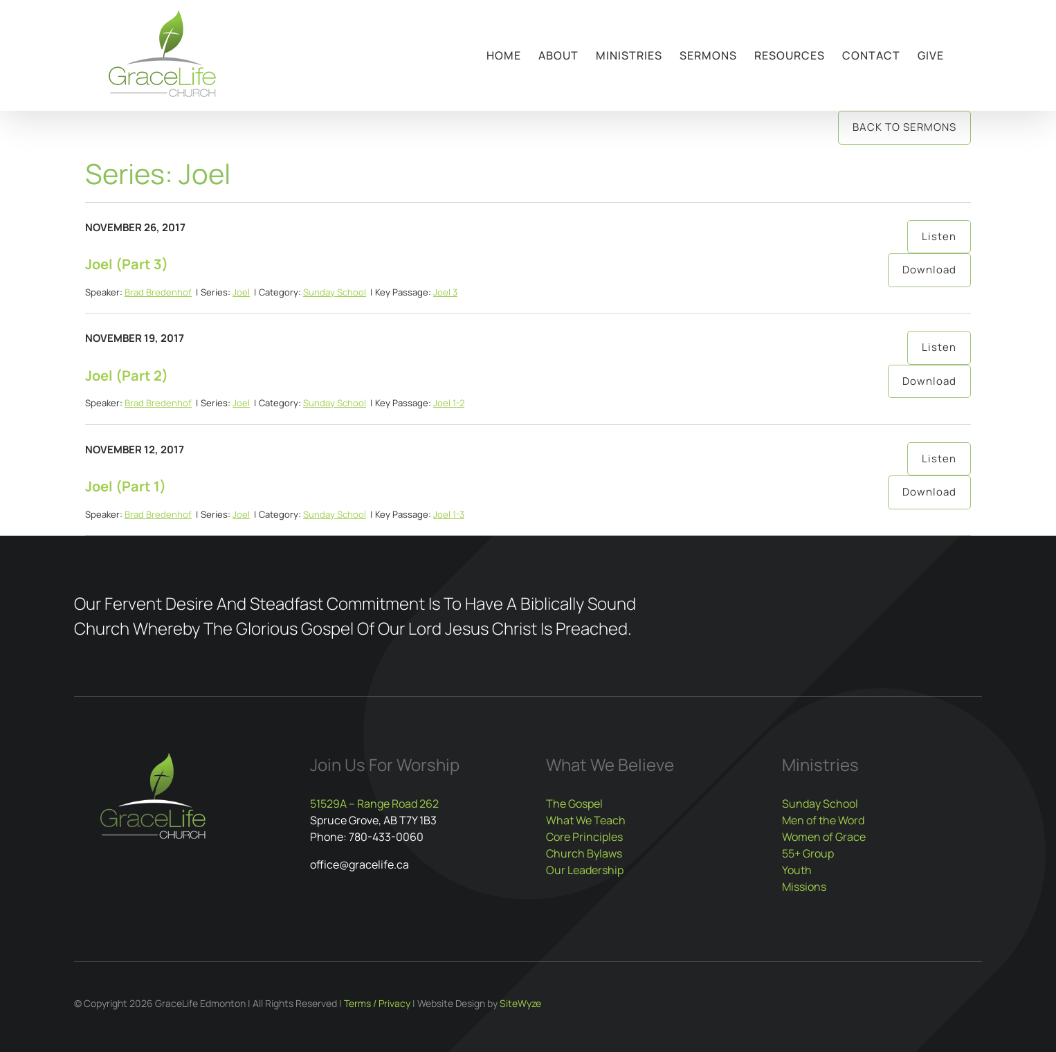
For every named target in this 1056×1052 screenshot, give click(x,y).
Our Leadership (584, 870)
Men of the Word (823, 820)
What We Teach (586, 820)
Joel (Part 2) (126, 375)
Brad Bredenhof (158, 292)
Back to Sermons (904, 127)
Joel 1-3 (448, 514)
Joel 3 (445, 292)
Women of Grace (824, 836)
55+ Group (808, 853)
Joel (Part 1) (125, 486)
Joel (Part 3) (126, 264)
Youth (797, 870)
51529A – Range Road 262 (374, 803)
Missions (804, 886)
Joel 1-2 (448, 403)
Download (929, 269)
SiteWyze (520, 1003)
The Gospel (574, 803)
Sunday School (334, 292)
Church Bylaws (584, 853)
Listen (939, 236)
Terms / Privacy (377, 1003)
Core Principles (584, 836)
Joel (241, 292)
